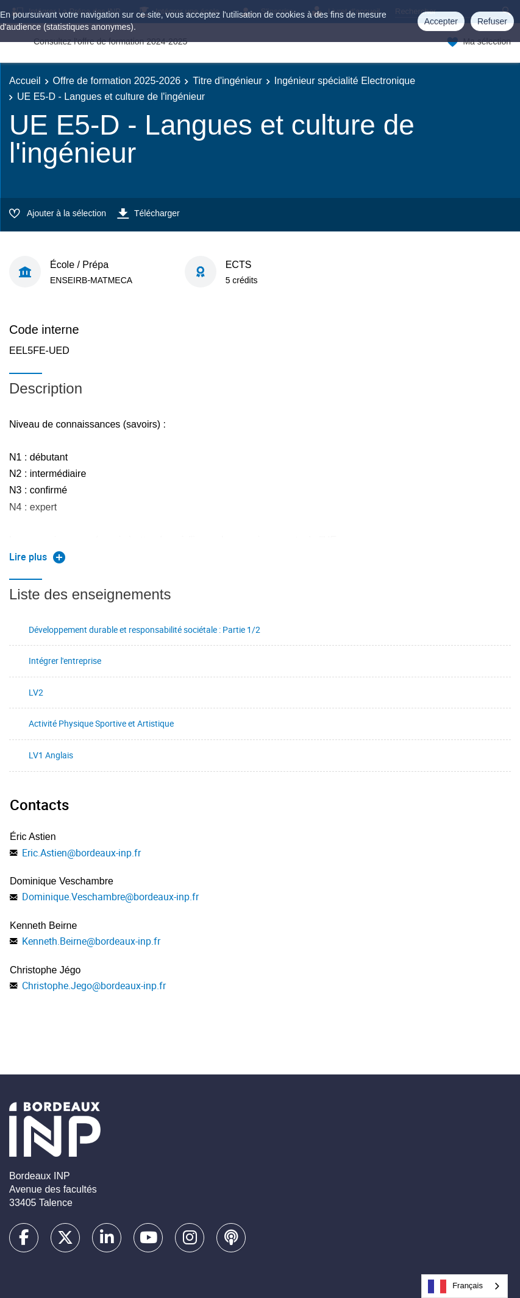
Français (455, 1286)
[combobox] (464, 1286)
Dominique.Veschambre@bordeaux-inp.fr (110, 896)
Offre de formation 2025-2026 (117, 81)
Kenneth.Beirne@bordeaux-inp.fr (91, 941)
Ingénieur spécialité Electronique (344, 81)
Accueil (25, 81)
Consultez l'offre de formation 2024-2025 (110, 41)
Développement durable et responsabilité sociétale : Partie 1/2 (144, 629)
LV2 (36, 692)
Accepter (441, 21)
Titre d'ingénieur (227, 81)
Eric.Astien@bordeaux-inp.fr (81, 852)
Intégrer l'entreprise (65, 660)
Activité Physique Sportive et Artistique (101, 723)
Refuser (492, 21)
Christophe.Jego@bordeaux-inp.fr (94, 985)
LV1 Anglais (51, 755)
